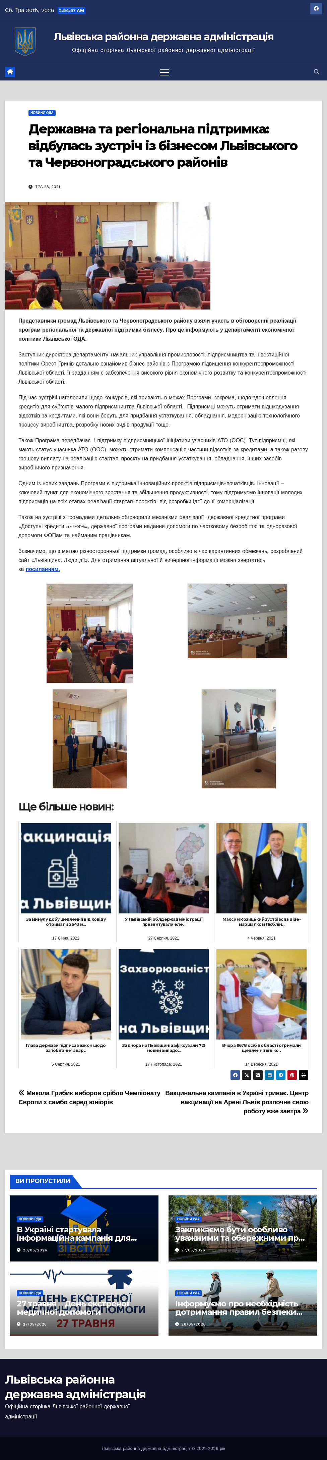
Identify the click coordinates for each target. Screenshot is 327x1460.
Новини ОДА (42, 113)
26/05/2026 (194, 1324)
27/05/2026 (193, 1250)
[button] (316, 72)
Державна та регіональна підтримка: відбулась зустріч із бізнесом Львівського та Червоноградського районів (162, 145)
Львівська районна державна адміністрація (164, 37)
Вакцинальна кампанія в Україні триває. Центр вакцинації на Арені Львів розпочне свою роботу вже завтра (237, 1102)
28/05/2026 (35, 1250)
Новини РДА (30, 1219)
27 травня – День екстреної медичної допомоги (73, 1308)
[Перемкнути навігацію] (164, 72)
